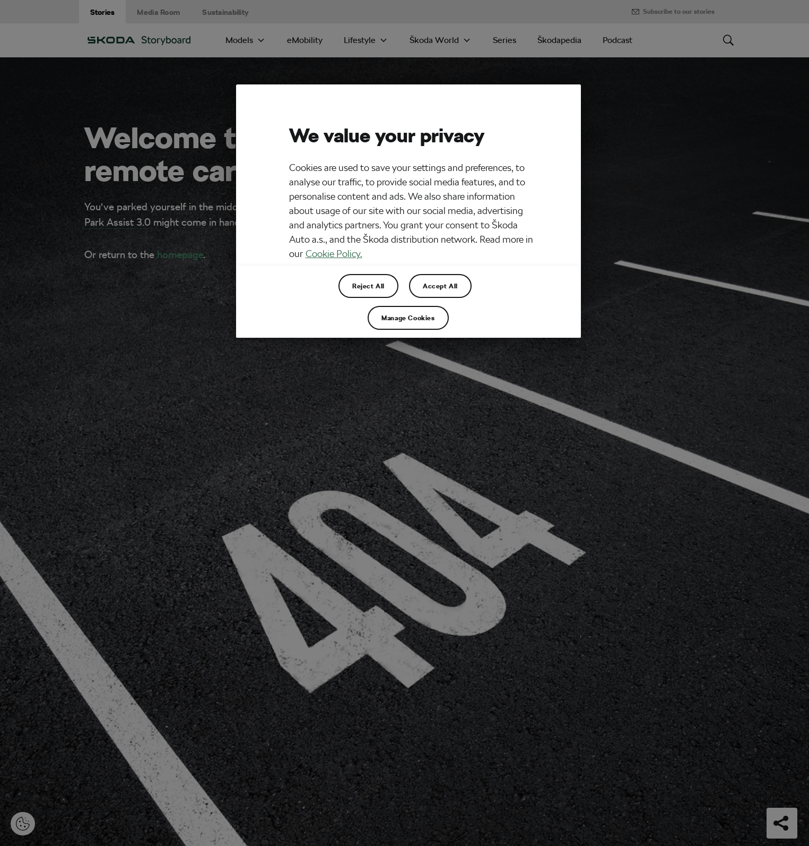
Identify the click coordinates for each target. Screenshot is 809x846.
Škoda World (434, 40)
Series (504, 40)
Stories (102, 12)
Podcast (617, 40)
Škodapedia (559, 40)
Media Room (158, 12)
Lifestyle (360, 40)
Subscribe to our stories (672, 11)
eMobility (305, 40)
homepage (180, 254)
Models (239, 40)
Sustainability (225, 12)
